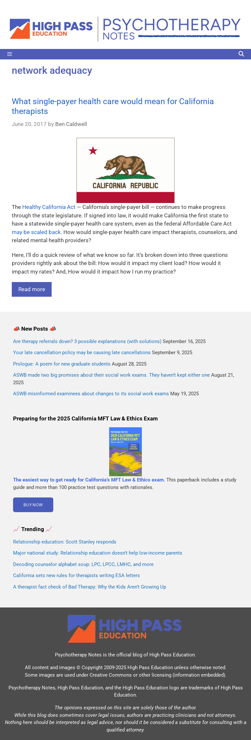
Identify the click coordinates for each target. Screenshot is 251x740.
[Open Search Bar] (241, 54)
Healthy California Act (48, 207)
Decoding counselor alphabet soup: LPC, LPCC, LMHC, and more (83, 564)
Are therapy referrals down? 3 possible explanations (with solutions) (87, 341)
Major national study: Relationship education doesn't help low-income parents (97, 553)
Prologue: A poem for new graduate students (61, 364)
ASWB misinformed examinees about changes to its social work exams (91, 394)
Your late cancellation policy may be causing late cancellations (82, 352)
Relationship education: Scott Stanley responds (64, 542)
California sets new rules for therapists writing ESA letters (76, 575)
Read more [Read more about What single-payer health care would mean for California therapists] (31, 289)
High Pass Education (172, 655)
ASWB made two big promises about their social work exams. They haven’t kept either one (111, 375)
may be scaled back (36, 232)
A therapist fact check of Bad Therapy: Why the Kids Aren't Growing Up (89, 587)
